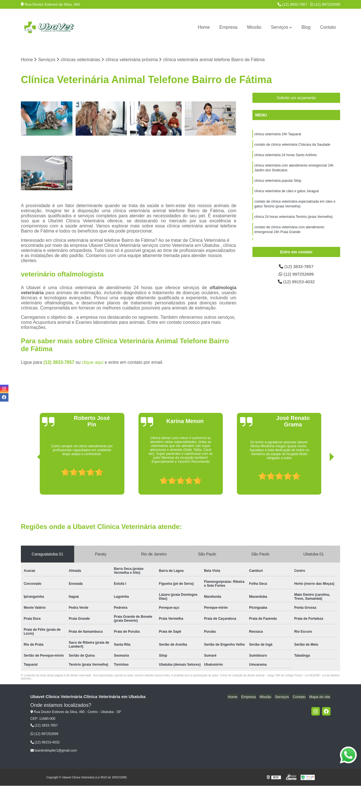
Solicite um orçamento (296, 98)
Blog (306, 27)
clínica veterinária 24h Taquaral (277, 134)
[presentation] (31, 479)
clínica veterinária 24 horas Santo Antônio (285, 156)
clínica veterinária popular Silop (277, 182)
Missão (254, 27)
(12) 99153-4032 (296, 282)
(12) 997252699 (325, 4)
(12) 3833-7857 (292, 4)
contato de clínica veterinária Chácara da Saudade (292, 145)
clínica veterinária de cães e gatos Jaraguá (286, 193)
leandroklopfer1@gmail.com (53, 751)
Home (204, 27)
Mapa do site (320, 697)
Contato (328, 27)
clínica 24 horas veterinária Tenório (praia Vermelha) (293, 220)
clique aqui (93, 362)
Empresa (228, 27)
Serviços (279, 27)
